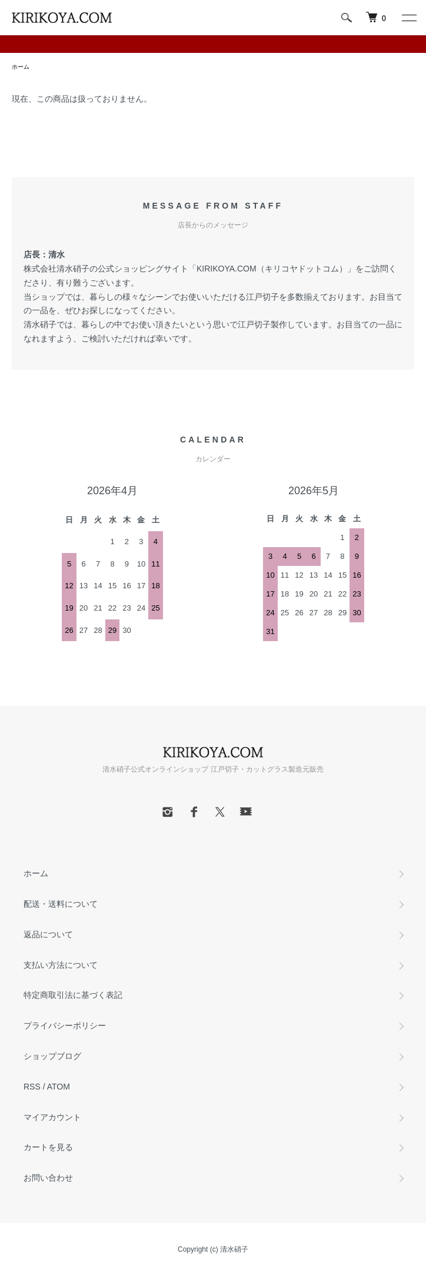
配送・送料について (61, 904)
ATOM (58, 1086)
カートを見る (48, 1147)
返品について (48, 934)
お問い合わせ (48, 1177)
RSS (32, 1086)
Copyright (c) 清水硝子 (213, 1249)
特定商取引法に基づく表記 (73, 995)
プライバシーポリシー (65, 1025)
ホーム (20, 66)
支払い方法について (61, 965)
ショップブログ (52, 1056)
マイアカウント (52, 1117)
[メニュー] (408, 17)
